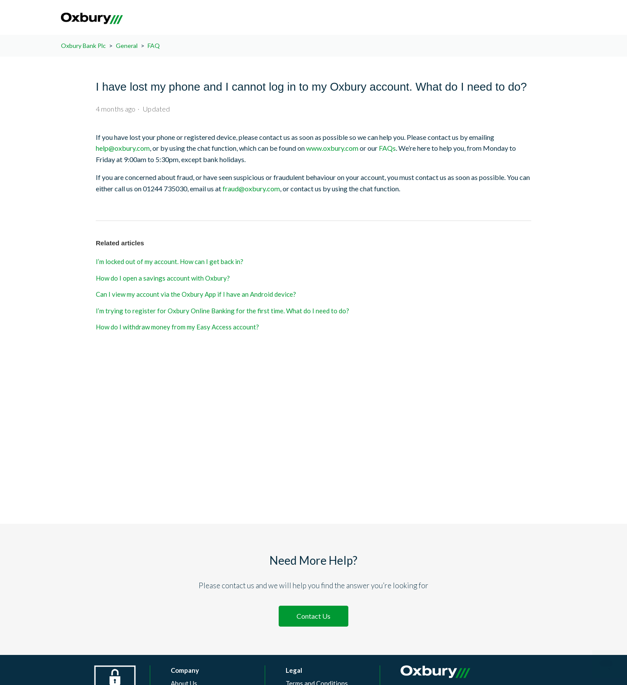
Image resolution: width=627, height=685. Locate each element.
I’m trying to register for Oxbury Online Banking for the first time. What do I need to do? (222, 311)
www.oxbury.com (332, 148)
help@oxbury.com (123, 148)
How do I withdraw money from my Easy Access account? (177, 327)
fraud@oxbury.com (251, 188)
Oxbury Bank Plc (83, 45)
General (127, 45)
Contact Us (313, 616)
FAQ (154, 45)
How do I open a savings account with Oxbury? (163, 278)
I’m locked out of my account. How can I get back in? (169, 261)
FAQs (387, 148)
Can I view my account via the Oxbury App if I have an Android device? (196, 294)
